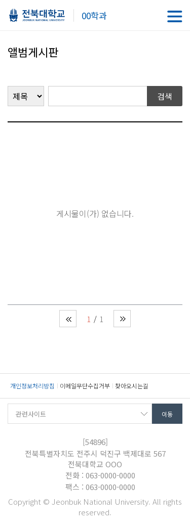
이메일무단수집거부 (85, 385)
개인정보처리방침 (32, 385)
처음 (68, 318)
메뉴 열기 (174, 16)
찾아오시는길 (131, 385)
